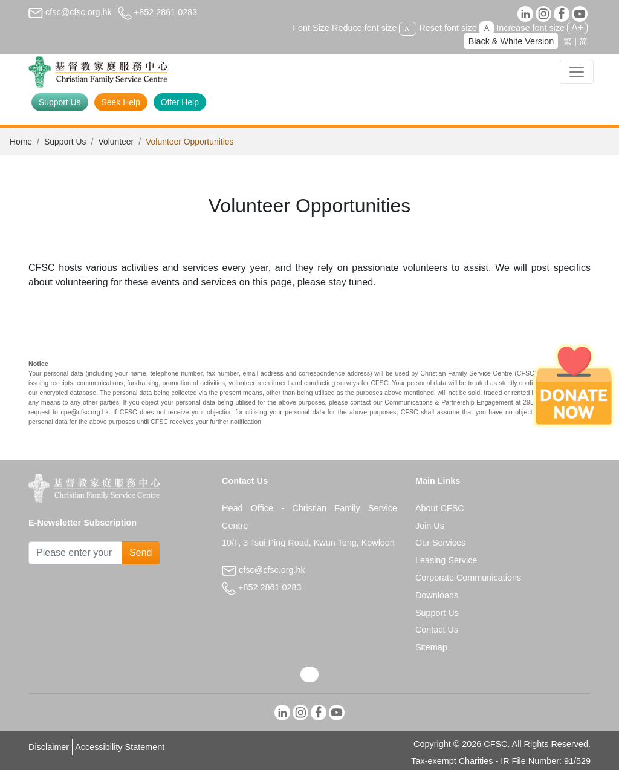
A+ (577, 27)
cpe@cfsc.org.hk (84, 412)
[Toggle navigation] (577, 72)
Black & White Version (511, 41)
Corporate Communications (468, 577)
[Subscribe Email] (75, 552)
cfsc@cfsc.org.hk (70, 12)
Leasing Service (446, 560)
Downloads (436, 595)
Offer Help (180, 102)
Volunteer (116, 141)
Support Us (60, 102)
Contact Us (436, 630)
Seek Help (121, 102)
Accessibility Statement (119, 747)
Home (21, 141)
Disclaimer (48, 747)
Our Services (440, 542)
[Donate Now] (573, 385)
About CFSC (439, 508)
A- (407, 28)
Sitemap (431, 647)
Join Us (429, 525)
